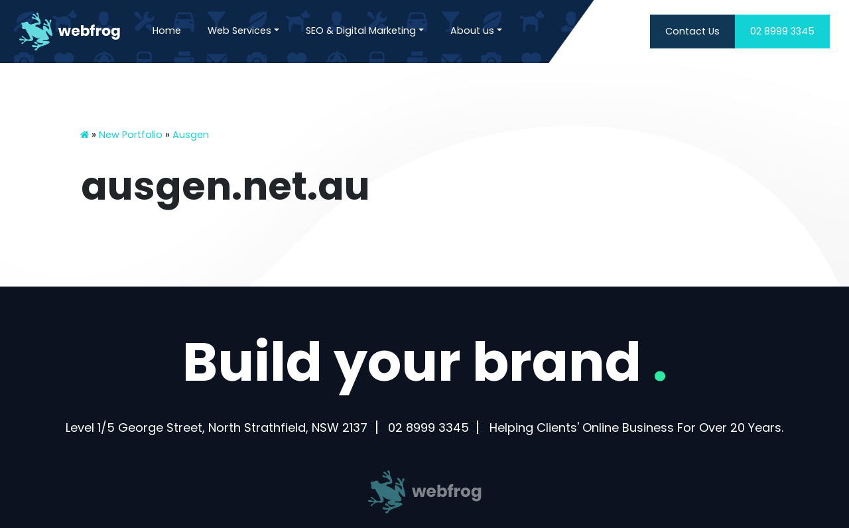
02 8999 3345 (782, 31)
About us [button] (472, 30)
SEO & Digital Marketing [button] (361, 30)
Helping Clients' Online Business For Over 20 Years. (636, 427)
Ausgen (190, 134)
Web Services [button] (239, 30)
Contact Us (692, 31)
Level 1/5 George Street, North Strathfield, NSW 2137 (216, 427)
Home (167, 30)
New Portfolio (131, 134)
